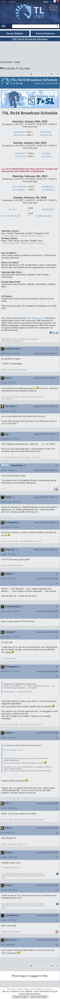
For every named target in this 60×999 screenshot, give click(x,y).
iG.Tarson (46, 153)
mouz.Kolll (47, 156)
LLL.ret (11, 209)
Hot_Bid (19, 83)
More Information (39, 996)
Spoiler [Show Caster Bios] (23, 236)
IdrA (43, 444)
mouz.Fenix (20, 156)
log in (23, 977)
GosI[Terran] (48, 190)
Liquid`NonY (20, 153)
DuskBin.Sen (46, 135)
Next (52, 74)
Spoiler (11, 868)
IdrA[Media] (19, 132)
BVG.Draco (19, 135)
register (34, 977)
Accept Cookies (20, 996)
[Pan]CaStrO (48, 209)
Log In (4, 2)
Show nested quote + (14, 751)
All (58, 74)
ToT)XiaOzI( (45, 132)
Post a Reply (23, 68)
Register (12, 2)
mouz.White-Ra (19, 186)
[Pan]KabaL (47, 186)
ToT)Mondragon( (44, 216)
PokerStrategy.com (35, 318)
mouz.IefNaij (18, 190)
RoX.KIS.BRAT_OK (11, 216)
